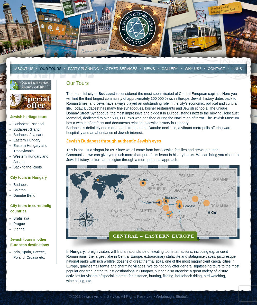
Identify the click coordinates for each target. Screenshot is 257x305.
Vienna (18, 229)
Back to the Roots (27, 167)
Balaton (19, 190)
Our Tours (51, 69)
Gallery (170, 69)
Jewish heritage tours (28, 117)
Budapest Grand (26, 129)
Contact (216, 69)
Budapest (21, 185)
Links (237, 69)
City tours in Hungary (28, 177)
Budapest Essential (28, 124)
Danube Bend (24, 195)
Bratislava (21, 218)
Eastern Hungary (26, 140)
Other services (121, 69)
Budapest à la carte (28, 135)
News (149, 69)
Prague (19, 224)
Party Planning (83, 69)
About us (24, 69)
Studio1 (182, 296)
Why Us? (193, 69)
